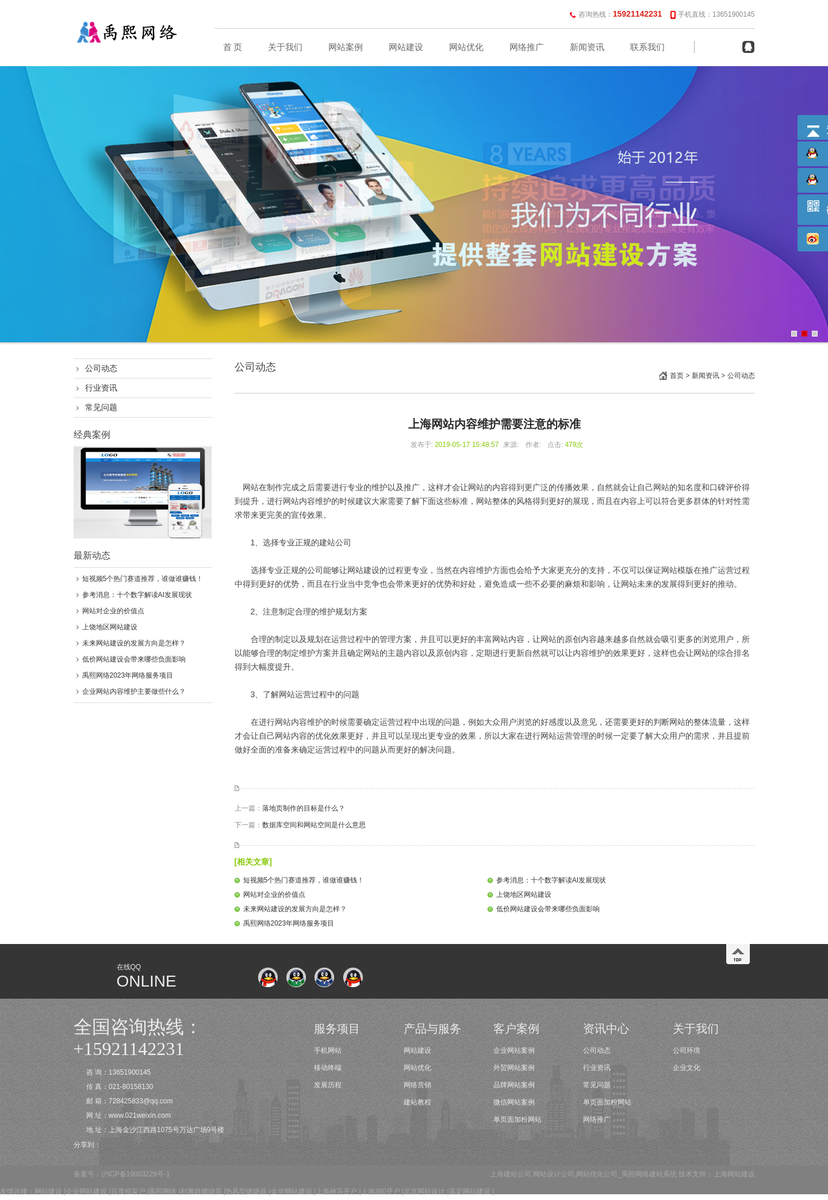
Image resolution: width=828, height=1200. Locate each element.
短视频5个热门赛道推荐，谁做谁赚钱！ (143, 579)
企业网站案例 (514, 1050)
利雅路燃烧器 (201, 1191)
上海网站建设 (734, 1174)
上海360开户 (380, 1191)
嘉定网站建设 (469, 1191)
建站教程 (417, 1102)
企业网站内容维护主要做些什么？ (134, 691)
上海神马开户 (336, 1191)
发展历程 (328, 1085)
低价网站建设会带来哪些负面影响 (134, 659)
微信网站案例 (514, 1102)
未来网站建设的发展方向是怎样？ (134, 643)
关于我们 (285, 47)
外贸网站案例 (514, 1068)
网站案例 (345, 47)
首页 (677, 376)
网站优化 (466, 47)
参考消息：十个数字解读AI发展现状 (137, 595)
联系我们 (647, 47)
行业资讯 (101, 387)
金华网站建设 (291, 1191)
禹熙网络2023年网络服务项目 (128, 675)
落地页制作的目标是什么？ (303, 808)
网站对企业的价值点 (113, 611)
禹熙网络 (163, 1191)
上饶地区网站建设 (109, 627)
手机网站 (328, 1050)
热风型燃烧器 (246, 1191)
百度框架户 (128, 1191)
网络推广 (526, 47)
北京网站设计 (424, 1191)
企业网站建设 (86, 1191)
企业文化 (686, 1068)
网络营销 (417, 1085)
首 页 (233, 47)
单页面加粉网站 (517, 1119)
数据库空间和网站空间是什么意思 (314, 825)
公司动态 (101, 368)
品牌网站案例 (514, 1085)
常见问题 (101, 407)
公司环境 (686, 1050)
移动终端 (328, 1068)
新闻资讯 (587, 47)
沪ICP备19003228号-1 (135, 1174)
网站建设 (406, 47)
